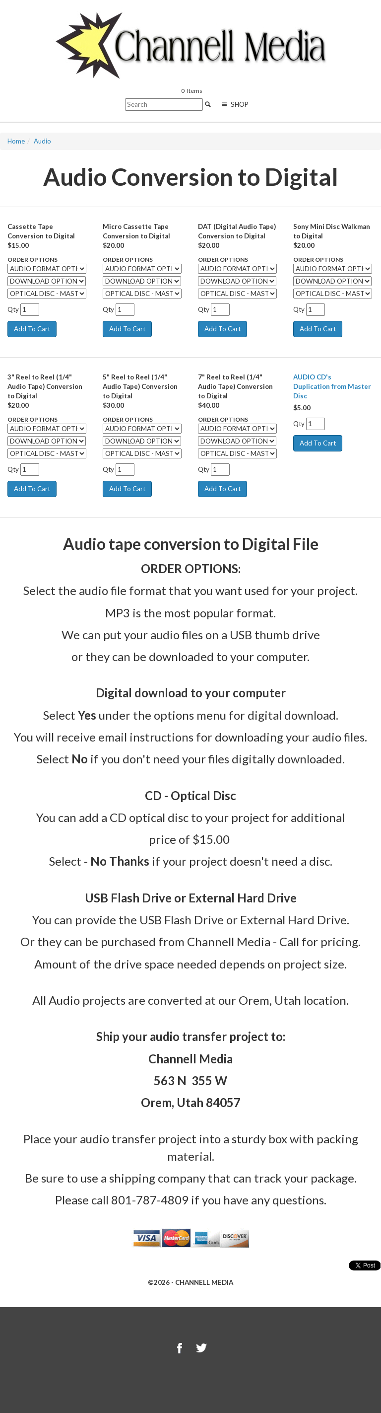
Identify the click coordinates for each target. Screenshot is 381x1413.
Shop (234, 104)
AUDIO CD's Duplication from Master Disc (332, 386)
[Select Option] (46, 269)
